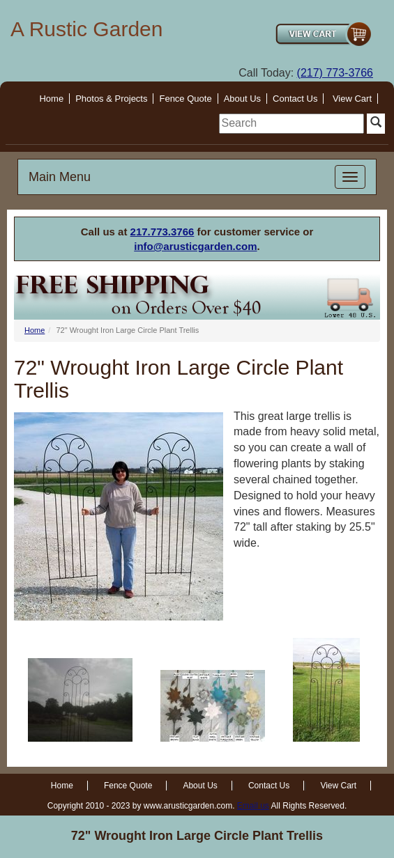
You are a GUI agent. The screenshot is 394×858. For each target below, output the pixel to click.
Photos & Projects (111, 98)
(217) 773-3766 (335, 73)
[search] (291, 124)
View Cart (352, 98)
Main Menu (60, 177)
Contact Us (295, 98)
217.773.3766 (162, 231)
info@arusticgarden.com (195, 246)
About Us (242, 98)
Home (51, 98)
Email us (253, 806)
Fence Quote (185, 98)
